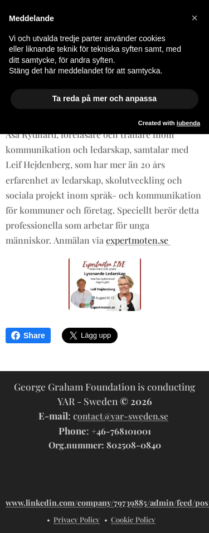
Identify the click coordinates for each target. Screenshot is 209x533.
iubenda (188, 123)
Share (28, 335)
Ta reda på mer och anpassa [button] (104, 98)
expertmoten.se (138, 240)
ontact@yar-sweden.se (122, 416)
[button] (194, 18)
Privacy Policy (77, 519)
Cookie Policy (133, 519)
